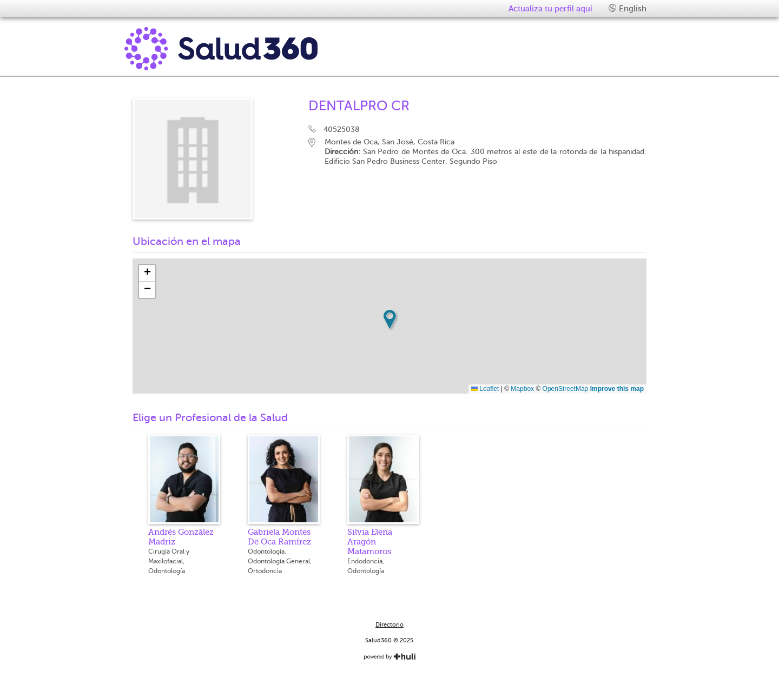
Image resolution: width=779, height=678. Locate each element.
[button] (389, 319)
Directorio (389, 624)
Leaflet (485, 389)
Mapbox (522, 389)
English (627, 8)
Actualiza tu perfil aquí (550, 8)
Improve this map (617, 389)
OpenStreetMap (566, 389)
